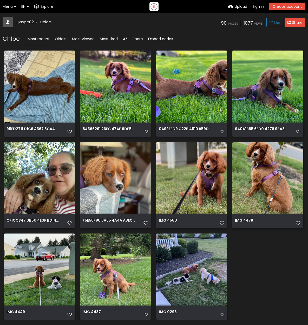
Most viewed (83, 38)
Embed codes (160, 38)
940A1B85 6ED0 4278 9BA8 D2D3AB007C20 (261, 129)
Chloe (45, 22)
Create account (287, 6)
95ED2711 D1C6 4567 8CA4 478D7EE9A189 (32, 129)
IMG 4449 (15, 312)
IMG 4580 (168, 220)
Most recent (39, 38)
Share (138, 38)
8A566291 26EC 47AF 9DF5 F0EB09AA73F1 (109, 129)
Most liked (109, 38)
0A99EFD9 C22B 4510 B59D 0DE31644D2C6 (185, 129)
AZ (125, 38)
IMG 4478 (244, 220)
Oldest (61, 38)
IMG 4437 (92, 312)
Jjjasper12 (26, 22)
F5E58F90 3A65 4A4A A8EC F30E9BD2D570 (109, 220)
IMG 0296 (168, 312)
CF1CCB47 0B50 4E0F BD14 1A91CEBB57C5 (32, 220)
